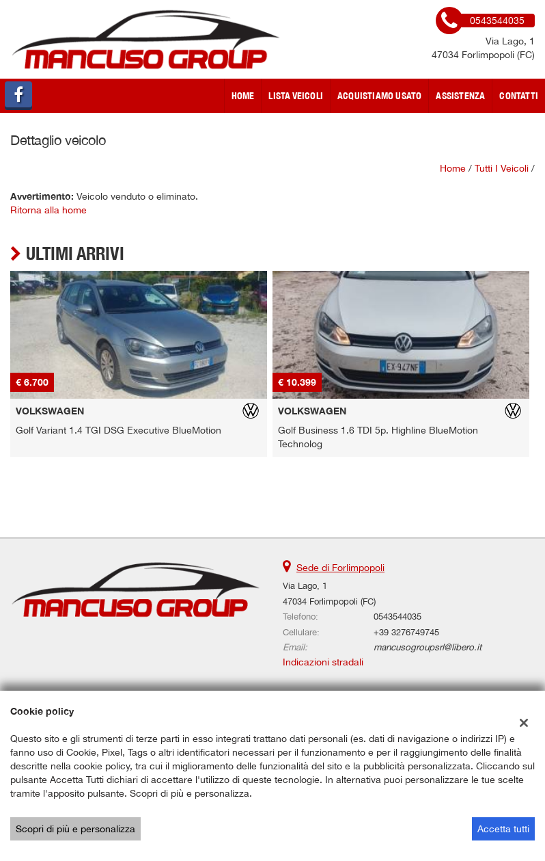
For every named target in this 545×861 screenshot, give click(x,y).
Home (243, 95)
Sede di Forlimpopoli (340, 567)
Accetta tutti (503, 828)
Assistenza (460, 95)
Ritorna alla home (48, 209)
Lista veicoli (295, 95)
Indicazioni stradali (323, 662)
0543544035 (397, 616)
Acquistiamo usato (379, 95)
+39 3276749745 (406, 631)
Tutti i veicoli (502, 168)
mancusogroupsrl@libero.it (427, 646)
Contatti (518, 95)
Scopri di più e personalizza (75, 828)
